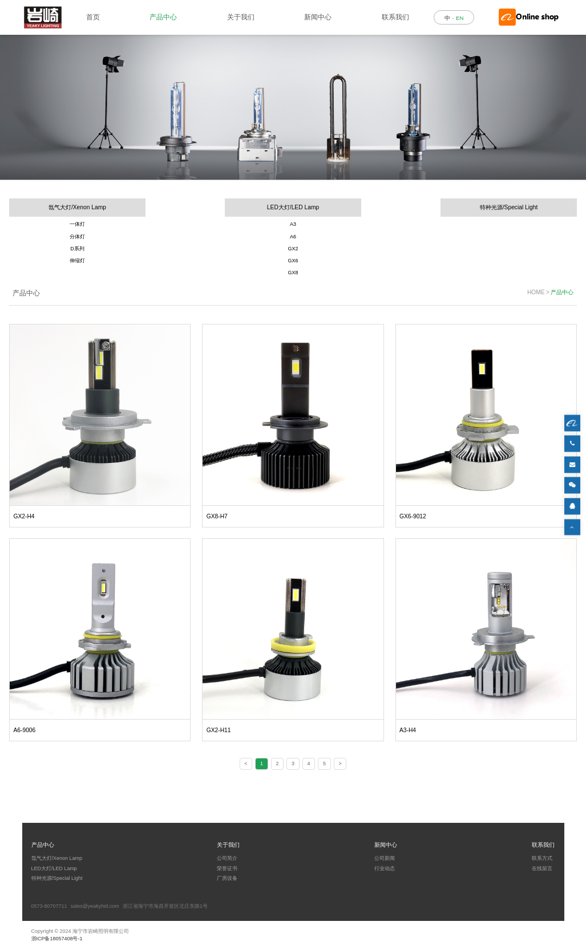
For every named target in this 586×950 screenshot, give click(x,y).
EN (459, 18)
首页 (93, 17)
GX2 (293, 248)
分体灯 (77, 236)
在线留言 (542, 868)
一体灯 (77, 224)
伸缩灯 (77, 260)
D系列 (77, 248)
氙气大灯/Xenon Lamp (77, 207)
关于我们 (240, 17)
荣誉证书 (227, 868)
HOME (536, 292)
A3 (293, 224)
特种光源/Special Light (509, 207)
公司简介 (227, 858)
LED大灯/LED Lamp (293, 207)
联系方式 (542, 858)
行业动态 (384, 868)
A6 (293, 236)
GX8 (293, 272)
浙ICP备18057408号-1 (57, 938)
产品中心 (163, 17)
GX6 (293, 260)
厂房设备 (227, 878)
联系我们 (395, 17)
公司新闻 (384, 858)
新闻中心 (318, 17)
